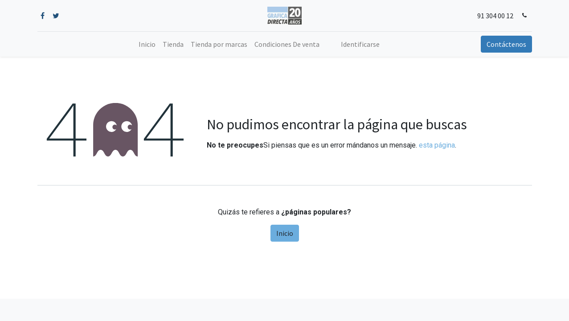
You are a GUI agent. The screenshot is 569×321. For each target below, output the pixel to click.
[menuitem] (147, 44)
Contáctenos (506, 44)
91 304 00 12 (495, 15)
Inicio (284, 233)
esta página (437, 145)
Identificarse (360, 44)
